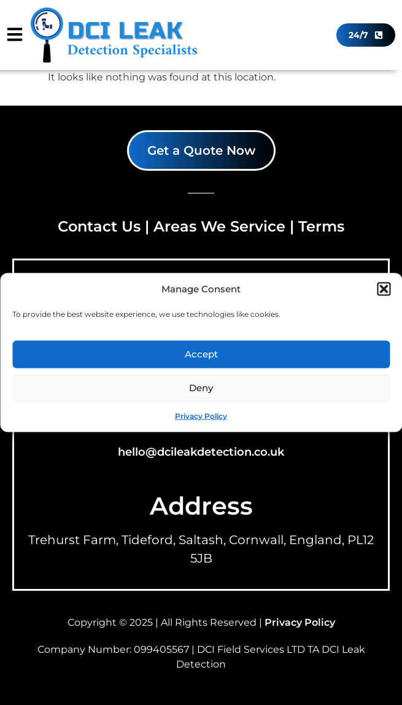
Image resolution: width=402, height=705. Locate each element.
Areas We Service (219, 226)
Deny (201, 388)
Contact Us (99, 226)
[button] (383, 289)
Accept (201, 354)
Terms (321, 226)
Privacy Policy (201, 415)
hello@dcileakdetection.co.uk (201, 452)
